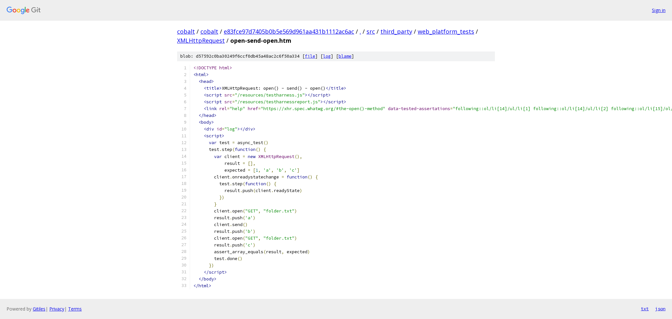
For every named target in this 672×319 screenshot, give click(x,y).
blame (345, 56)
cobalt (186, 31)
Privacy (56, 309)
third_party (396, 31)
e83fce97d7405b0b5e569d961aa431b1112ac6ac (289, 31)
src (370, 31)
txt (645, 309)
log (327, 56)
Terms (75, 309)
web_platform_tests (446, 31)
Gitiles (39, 309)
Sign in (659, 10)
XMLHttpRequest (201, 40)
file (310, 56)
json (660, 309)
